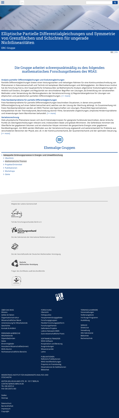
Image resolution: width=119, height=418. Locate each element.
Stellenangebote (87, 315)
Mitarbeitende (7, 335)
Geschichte (5, 325)
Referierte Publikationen (50, 359)
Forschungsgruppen (49, 320)
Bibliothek (45, 369)
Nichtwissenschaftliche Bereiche (14, 351)
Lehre (43, 351)
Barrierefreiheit (7, 406)
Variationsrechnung (10, 117)
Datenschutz (6, 403)
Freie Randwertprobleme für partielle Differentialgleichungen (29, 100)
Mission (4, 312)
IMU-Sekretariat (87, 333)
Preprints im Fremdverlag (51, 364)
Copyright (5, 411)
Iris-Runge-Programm (89, 317)
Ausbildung (85, 320)
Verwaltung (85, 330)
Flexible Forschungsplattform (52, 323)
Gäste (7, 174)
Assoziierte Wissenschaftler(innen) (14, 346)
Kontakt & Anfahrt (8, 328)
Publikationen (11, 168)
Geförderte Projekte (49, 328)
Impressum (5, 408)
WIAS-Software (47, 341)
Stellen (4, 395)
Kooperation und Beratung (51, 343)
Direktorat (85, 327)
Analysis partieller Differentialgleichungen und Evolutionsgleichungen (32, 80)
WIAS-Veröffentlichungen (51, 361)
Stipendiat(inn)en (8, 338)
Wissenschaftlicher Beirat (11, 320)
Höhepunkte (46, 315)
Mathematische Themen (16, 161)
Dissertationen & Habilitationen (53, 367)
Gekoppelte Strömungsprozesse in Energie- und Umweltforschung (33, 155)
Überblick (9, 158)
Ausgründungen (47, 346)
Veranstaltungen (87, 312)
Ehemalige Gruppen (59, 147)
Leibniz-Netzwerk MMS (50, 331)
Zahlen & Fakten (7, 315)
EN (116, 52)
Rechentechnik (86, 338)
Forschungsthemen (49, 325)
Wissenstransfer (47, 349)
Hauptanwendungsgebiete (51, 317)
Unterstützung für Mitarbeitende (14, 323)
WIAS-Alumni (6, 349)
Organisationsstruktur (10, 317)
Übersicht (45, 312)
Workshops (10, 171)
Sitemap (4, 398)
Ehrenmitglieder (7, 343)
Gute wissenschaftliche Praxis (52, 333)
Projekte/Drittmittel (13, 164)
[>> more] (65, 96)
